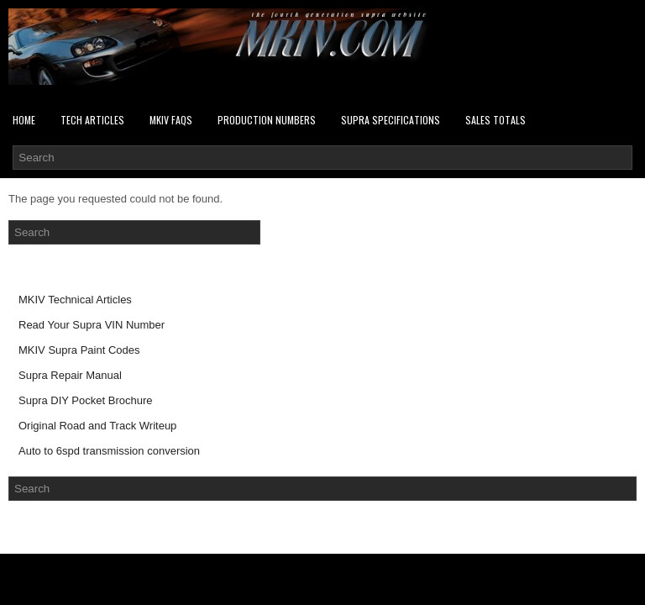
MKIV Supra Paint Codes (79, 350)
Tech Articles (92, 120)
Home (24, 120)
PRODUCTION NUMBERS (267, 120)
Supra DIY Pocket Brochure (85, 400)
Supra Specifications (390, 120)
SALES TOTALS (495, 120)
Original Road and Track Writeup (97, 425)
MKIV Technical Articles (75, 299)
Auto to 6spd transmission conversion (109, 451)
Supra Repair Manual (70, 375)
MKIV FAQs (170, 120)
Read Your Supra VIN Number (91, 324)
